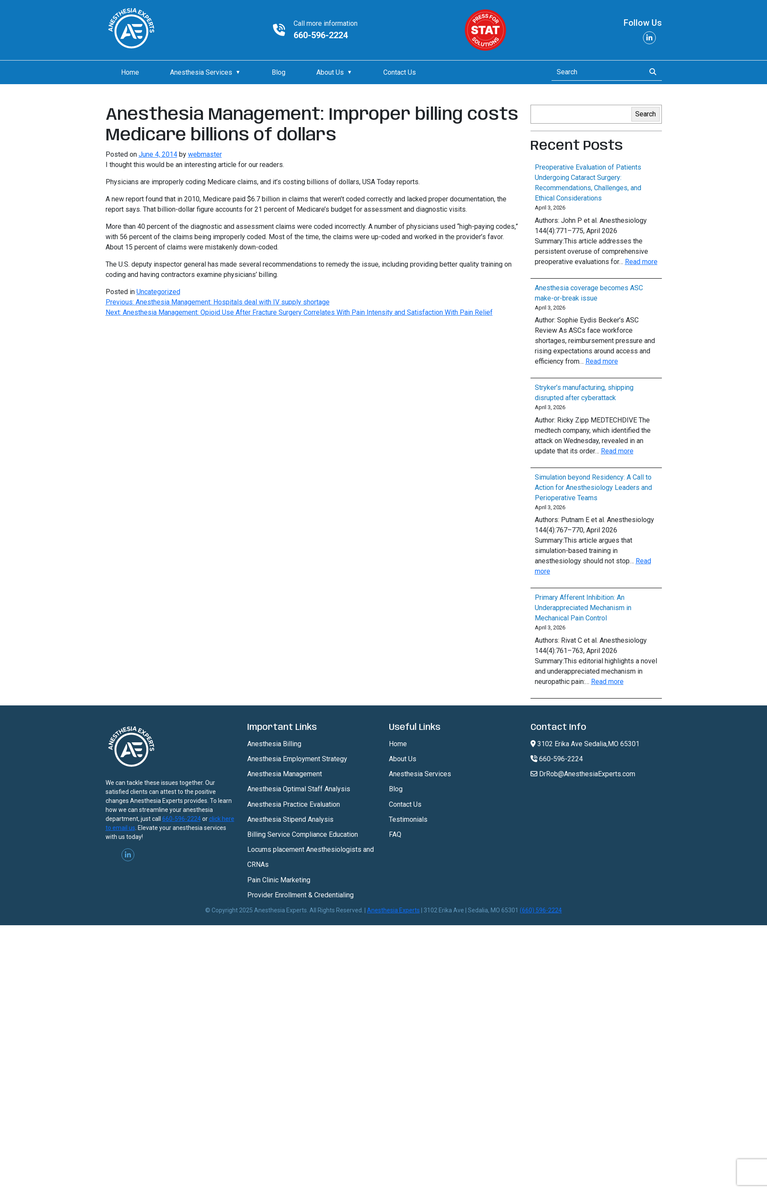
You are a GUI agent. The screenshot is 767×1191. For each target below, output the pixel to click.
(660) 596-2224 (541, 910)
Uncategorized (158, 292)
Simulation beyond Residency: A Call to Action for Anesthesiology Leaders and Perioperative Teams (593, 487)
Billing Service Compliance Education (302, 834)
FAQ (395, 834)
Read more (641, 262)
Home (130, 72)
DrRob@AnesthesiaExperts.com (583, 774)
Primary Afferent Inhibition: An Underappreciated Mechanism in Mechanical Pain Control (583, 607)
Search (645, 114)
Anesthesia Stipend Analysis (290, 819)
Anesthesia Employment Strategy (297, 759)
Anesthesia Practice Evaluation (293, 804)
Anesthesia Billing (274, 744)
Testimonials (408, 819)
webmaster (205, 154)
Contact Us (399, 72)
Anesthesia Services (201, 72)
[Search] (596, 72)
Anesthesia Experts (393, 910)
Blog (278, 72)
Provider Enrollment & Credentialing (300, 895)
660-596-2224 (321, 35)
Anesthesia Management (284, 774)
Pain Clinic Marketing (278, 880)
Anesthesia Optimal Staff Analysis (298, 789)
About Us (330, 72)
